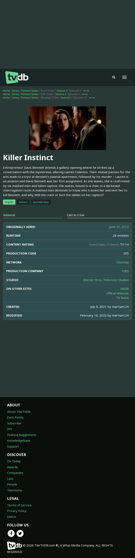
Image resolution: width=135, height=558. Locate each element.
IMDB (125, 289)
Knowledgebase (18, 440)
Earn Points (15, 417)
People (12, 484)
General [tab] (9, 215)
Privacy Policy (17, 511)
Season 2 (62, 90)
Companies (15, 473)
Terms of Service (19, 505)
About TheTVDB (18, 412)
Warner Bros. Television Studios (106, 280)
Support (13, 446)
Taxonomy (14, 490)
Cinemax (122, 262)
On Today (14, 461)
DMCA (11, 517)
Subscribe (14, 423)
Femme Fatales (30, 90)
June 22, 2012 (119, 227)
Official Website (117, 293)
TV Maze (122, 298)
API (9, 429)
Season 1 (66, 97)
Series (15, 90)
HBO (125, 271)
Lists (10, 478)
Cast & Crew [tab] (75, 215)
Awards (12, 467)
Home (6, 90)
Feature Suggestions (21, 435)
